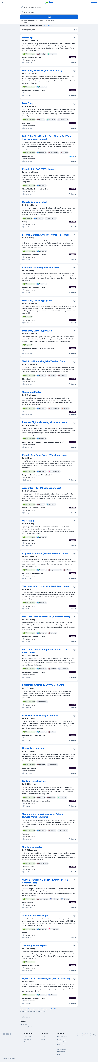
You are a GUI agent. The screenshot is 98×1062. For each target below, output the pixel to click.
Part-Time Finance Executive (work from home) (46, 616)
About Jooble (27, 1037)
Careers (26, 1042)
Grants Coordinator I (32, 847)
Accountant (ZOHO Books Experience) (41, 488)
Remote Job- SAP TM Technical (38, 169)
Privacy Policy (61, 1044)
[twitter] (89, 1034)
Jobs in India (61, 1039)
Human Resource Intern (34, 748)
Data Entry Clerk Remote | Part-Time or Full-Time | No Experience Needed (46, 137)
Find (49, 17)
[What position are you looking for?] (49, 7)
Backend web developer (34, 781)
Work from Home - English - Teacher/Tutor (43, 361)
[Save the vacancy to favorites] (74, 38)
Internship (27, 37)
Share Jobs (44, 1039)
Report (72, 62)
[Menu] (2, 2)
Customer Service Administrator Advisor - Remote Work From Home (43, 815)
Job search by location (26, 1027)
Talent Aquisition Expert (34, 945)
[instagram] (84, 1034)
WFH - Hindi (28, 520)
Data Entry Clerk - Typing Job (37, 300)
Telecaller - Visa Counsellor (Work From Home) (45, 586)
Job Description (61, 1049)
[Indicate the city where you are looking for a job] (49, 12)
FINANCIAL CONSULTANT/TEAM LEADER (43, 685)
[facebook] (79, 1034)
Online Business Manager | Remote (40, 715)
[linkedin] (94, 1034)
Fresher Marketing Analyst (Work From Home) (45, 234)
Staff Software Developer (35, 915)
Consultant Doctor (31, 392)
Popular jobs (23, 1024)
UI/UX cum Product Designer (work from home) (46, 978)
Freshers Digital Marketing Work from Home (44, 422)
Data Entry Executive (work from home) (42, 70)
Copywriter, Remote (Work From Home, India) (45, 553)
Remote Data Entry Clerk (34, 202)
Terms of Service (62, 1042)
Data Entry (27, 103)
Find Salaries (61, 1051)
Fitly (58, 1054)
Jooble (13, 1058)
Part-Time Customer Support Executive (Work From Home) (45, 651)
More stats (48, 25)
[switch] (75, 30)
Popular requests (27, 1017)
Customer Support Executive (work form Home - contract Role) (46, 881)
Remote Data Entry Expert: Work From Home (44, 455)
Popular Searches (62, 1037)
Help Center (27, 1039)
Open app (93, 3)
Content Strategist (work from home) (41, 267)
